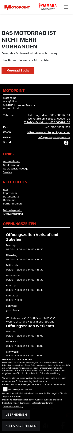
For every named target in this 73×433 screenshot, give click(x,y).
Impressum (10, 192)
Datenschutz (11, 196)
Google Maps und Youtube (20, 389)
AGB (5, 189)
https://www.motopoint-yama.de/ (48, 132)
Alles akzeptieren (21, 426)
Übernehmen (16, 414)
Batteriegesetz (12, 210)
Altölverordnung (13, 213)
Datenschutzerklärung (50, 373)
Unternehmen (11, 161)
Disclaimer (9, 199)
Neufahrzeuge (11, 164)
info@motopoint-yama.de (54, 137)
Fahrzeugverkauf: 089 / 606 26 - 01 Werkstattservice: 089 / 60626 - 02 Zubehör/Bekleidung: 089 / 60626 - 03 (47, 118)
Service (7, 172)
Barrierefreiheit (12, 203)
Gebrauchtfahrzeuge (15, 168)
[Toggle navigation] (66, 7)
